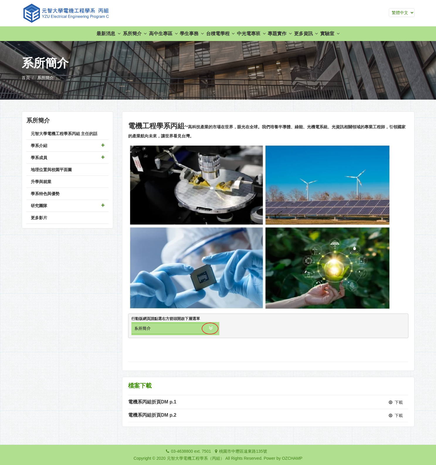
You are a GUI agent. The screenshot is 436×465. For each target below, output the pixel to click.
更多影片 (39, 217)
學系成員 (39, 157)
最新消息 (108, 33)
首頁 (26, 77)
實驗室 (329, 33)
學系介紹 (39, 145)
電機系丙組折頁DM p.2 (152, 415)
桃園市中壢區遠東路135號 (243, 451)
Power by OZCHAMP (283, 458)
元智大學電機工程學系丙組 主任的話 (64, 133)
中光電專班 (251, 33)
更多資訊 (306, 33)
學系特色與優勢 (45, 193)
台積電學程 (220, 33)
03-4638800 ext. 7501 (191, 451)
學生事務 (191, 33)
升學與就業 (41, 181)
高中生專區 (163, 33)
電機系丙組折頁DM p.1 (152, 401)
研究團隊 (39, 205)
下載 (396, 402)
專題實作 (279, 33)
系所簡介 (135, 33)
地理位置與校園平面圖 (51, 169)
